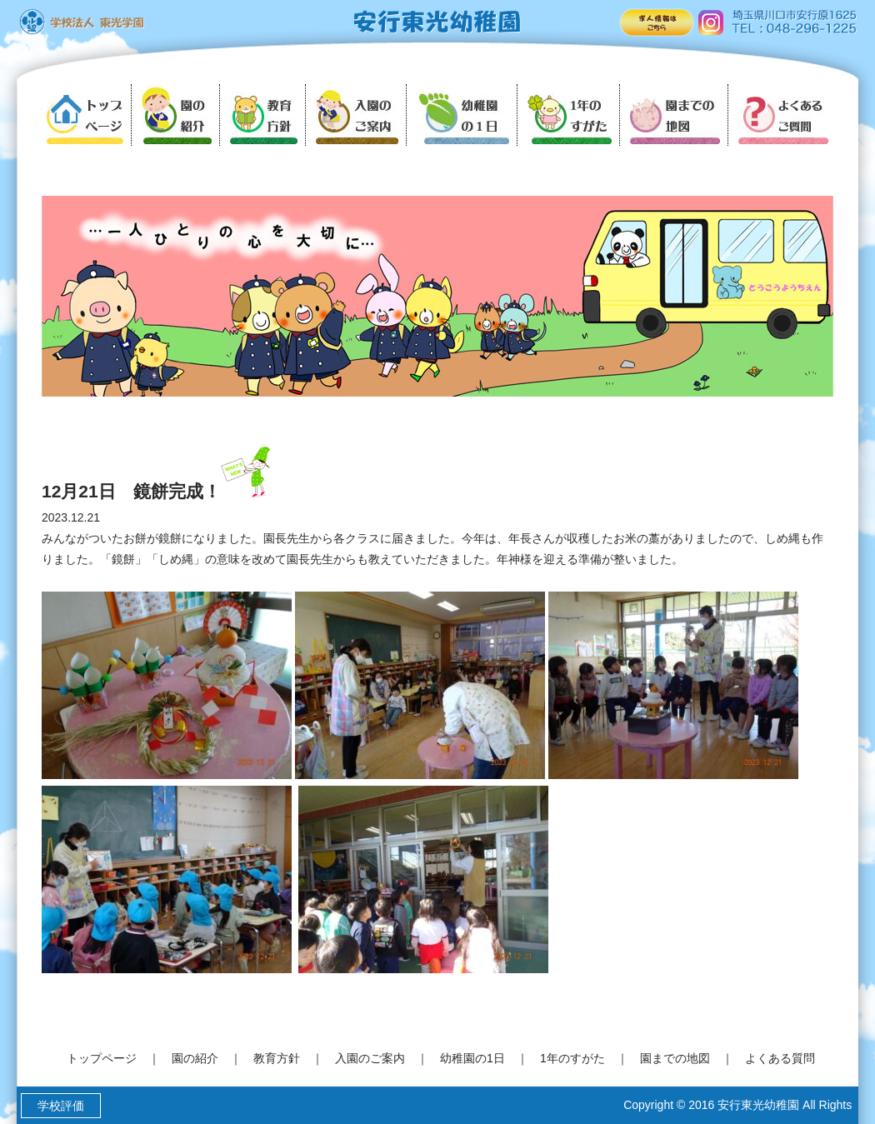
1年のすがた (572, 1058)
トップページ (102, 1058)
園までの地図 (675, 1058)
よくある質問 (780, 1058)
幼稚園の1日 (472, 1058)
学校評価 (61, 1106)
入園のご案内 (370, 1058)
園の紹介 (195, 1058)
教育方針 (276, 1058)
